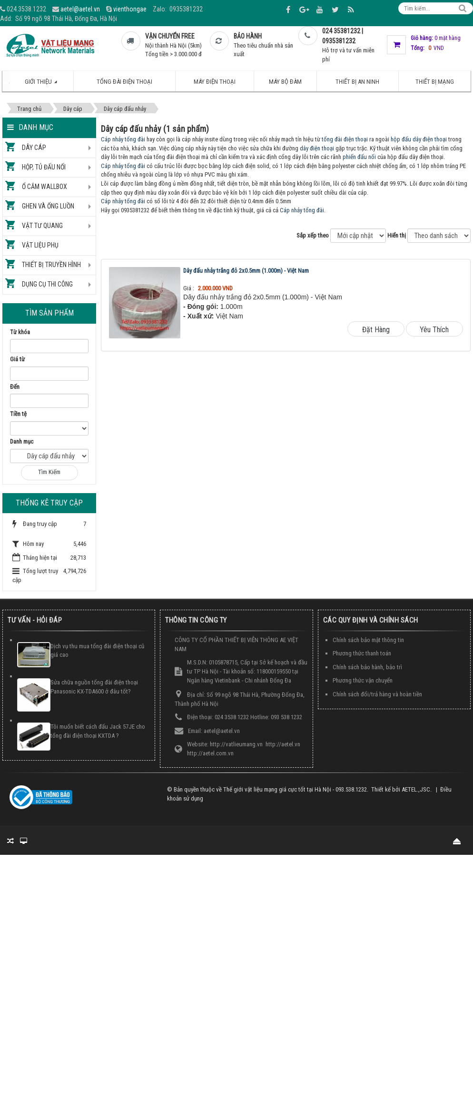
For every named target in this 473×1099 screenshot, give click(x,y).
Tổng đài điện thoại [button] (124, 81)
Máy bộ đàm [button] (285, 81)
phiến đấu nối (359, 156)
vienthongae (130, 9)
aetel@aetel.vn (80, 9)
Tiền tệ (18, 413)
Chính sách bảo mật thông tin (368, 640)
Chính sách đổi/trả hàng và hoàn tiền (377, 694)
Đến (15, 386)
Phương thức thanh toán (362, 653)
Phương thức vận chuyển (363, 680)
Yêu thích (434, 329)
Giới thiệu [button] (46, 84)
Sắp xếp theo (312, 235)
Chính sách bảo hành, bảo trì (367, 667)
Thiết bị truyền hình (51, 264)
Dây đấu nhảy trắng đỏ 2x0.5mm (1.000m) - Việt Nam (246, 270)
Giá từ (17, 359)
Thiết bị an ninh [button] (357, 81)
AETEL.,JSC (416, 789)
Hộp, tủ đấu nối (44, 167)
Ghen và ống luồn (48, 206)
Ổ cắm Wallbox (44, 186)
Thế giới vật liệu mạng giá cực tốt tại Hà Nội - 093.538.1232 (295, 789)
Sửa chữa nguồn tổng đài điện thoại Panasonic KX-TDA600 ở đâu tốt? (94, 687)
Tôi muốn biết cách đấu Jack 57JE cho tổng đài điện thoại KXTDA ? (97, 731)
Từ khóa (20, 332)
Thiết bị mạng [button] (434, 81)
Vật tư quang (42, 225)
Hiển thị (396, 235)
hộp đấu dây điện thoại (419, 139)
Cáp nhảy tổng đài (123, 139)
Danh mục (21, 441)
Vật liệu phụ (40, 245)
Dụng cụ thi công (47, 284)
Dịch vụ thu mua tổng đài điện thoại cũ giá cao (97, 651)
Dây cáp (34, 147)
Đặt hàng (376, 329)
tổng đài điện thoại (345, 139)
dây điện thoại (317, 148)
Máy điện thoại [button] (215, 81)
